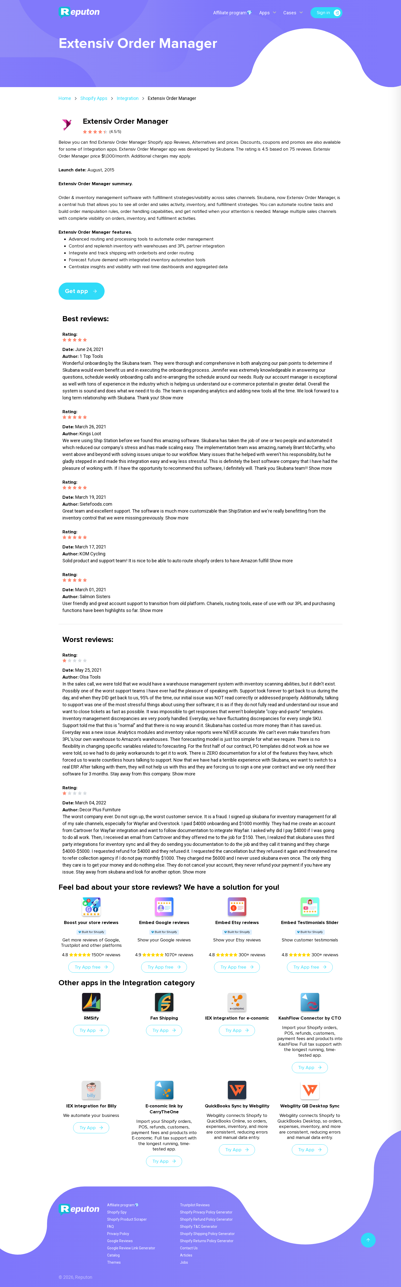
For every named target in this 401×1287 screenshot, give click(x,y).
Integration (128, 98)
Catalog (113, 1255)
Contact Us (189, 1248)
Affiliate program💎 (232, 12)
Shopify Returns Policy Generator (206, 1241)
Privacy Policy (118, 1234)
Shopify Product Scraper (127, 1219)
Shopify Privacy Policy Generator (206, 1212)
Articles (186, 1255)
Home (65, 98)
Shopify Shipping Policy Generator (207, 1234)
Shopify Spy (117, 1212)
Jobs (184, 1262)
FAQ (110, 1226)
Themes (114, 1262)
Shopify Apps (93, 98)
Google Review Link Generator (131, 1248)
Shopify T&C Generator (198, 1226)
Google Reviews (120, 1241)
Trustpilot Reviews (195, 1205)
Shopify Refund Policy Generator (206, 1219)
